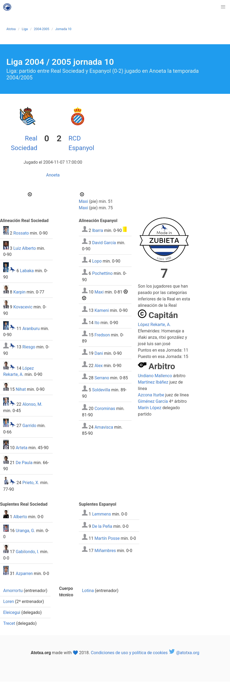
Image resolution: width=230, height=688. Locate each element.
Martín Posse (107, 538)
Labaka (27, 270)
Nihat (21, 389)
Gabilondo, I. (27, 551)
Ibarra (97, 230)
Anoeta (53, 175)
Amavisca (104, 426)
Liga (25, 29)
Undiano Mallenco (155, 375)
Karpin (19, 292)
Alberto (20, 516)
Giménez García (153, 401)
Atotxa (11, 29)
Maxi (83, 201)
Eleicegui (11, 612)
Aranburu (31, 328)
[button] (223, 7)
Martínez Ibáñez (153, 382)
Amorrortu (13, 590)
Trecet (9, 623)
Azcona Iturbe (151, 394)
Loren (8, 601)
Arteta (21, 447)
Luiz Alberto (24, 248)
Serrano (102, 377)
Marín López (149, 407)
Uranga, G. (25, 530)
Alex (99, 365)
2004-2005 (41, 29)
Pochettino (102, 273)
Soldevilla (101, 389)
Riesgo (28, 346)
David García (104, 242)
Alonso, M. (32, 404)
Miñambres (105, 550)
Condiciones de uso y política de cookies (129, 652)
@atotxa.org (184, 652)
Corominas (105, 408)
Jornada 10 (63, 29)
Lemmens (101, 514)
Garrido (29, 425)
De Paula (24, 462)
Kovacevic (22, 306)
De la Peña (102, 526)
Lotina (88, 590)
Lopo (97, 261)
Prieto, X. (30, 482)
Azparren (24, 573)
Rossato (21, 233)
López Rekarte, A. (154, 324)
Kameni (102, 310)
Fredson (102, 334)
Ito (97, 322)
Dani (99, 353)
